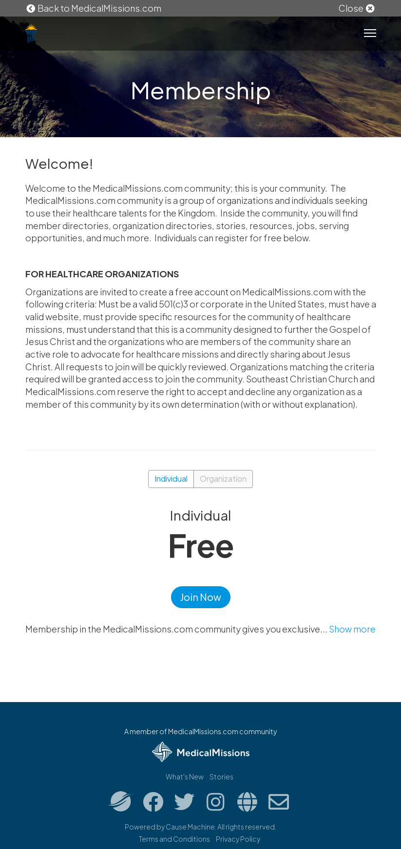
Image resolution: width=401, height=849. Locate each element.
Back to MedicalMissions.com (93, 8)
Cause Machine (190, 826)
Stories (221, 776)
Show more (352, 628)
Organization (223, 478)
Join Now (200, 597)
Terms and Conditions (174, 838)
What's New (185, 776)
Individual (171, 478)
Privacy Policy (238, 838)
